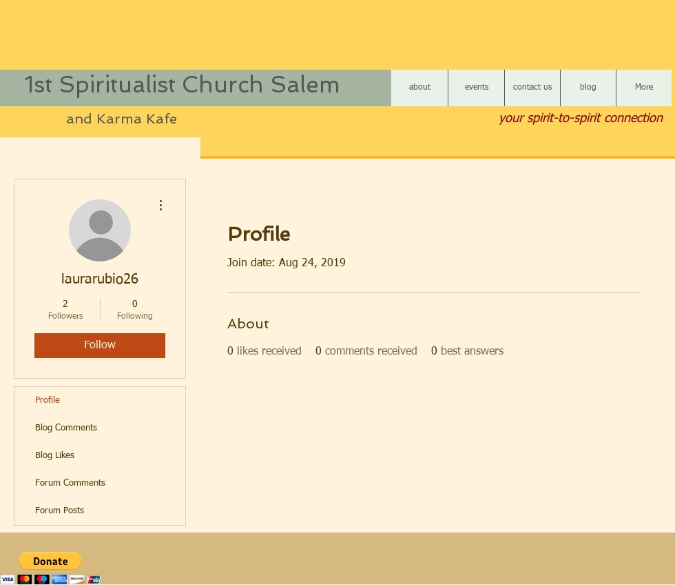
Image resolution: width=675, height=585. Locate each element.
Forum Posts (59, 510)
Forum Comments (70, 483)
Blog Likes (54, 455)
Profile (47, 400)
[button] (50, 568)
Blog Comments (66, 428)
